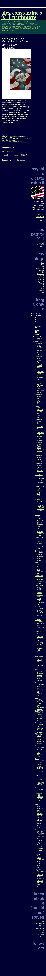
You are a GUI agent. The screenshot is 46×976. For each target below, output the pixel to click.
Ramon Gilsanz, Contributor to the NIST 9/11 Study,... (39, 519)
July (37, 336)
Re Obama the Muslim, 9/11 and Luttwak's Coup (39, 530)
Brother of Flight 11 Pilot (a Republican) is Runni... (39, 555)
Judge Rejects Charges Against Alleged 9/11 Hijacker (39, 674)
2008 (35, 315)
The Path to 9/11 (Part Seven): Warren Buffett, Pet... (39, 399)
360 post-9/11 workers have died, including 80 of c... (39, 810)
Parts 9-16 (40, 245)
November (39, 322)
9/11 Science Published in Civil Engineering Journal (39, 834)
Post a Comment (7, 151)
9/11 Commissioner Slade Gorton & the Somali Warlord (39, 689)
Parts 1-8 (40, 243)
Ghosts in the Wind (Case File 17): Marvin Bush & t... (39, 612)
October (38, 326)
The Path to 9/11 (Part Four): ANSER (39, 458)
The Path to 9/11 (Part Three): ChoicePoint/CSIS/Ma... (39, 468)
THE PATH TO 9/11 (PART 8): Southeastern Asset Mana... (39, 387)
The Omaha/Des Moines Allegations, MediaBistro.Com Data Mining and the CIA (40, 928)
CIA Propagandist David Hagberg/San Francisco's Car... (39, 703)
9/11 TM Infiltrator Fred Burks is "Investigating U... (39, 727)
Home (16, 155)
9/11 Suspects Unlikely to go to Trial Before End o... (39, 750)
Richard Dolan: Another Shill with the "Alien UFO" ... (39, 635)
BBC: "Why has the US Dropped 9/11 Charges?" (39, 648)
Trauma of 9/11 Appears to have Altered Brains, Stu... (39, 411)
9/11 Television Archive (39, 789)
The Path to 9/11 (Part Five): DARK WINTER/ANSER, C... (39, 447)
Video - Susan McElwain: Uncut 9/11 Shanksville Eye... (39, 568)
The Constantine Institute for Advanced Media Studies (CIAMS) (40, 273)
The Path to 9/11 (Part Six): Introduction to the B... (39, 423)
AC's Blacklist (41, 264)
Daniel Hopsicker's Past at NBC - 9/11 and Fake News (39, 375)
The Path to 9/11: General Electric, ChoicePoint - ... (39, 797)
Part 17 (41, 247)
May (37, 341)
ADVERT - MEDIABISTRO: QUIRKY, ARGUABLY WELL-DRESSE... (39, 506)
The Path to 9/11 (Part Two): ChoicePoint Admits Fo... (39, 599)
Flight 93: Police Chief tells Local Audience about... (39, 738)
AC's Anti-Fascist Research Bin (40, 284)
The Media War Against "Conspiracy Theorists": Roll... (39, 543)
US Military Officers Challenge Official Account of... (39, 479)
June (37, 339)
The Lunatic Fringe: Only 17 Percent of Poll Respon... (39, 822)
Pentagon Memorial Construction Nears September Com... (39, 435)
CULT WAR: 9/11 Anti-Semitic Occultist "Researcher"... (39, 715)
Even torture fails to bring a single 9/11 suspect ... (39, 491)
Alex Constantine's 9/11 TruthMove (21, 15)
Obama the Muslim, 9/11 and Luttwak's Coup (39, 579)
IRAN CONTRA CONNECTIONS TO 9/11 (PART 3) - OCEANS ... (39, 766)
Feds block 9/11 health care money (39, 589)
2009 (35, 313)
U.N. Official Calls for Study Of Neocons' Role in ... (39, 882)
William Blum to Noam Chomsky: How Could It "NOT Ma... (39, 860)
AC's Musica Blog (41, 290)
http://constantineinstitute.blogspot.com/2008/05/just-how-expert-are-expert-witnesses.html (15, 138)
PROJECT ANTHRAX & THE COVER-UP (40, 218)
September (39, 330)
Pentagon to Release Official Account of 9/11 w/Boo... (39, 847)
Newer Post (6, 155)
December (39, 318)
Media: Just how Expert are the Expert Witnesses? (39, 661)
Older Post (25, 155)
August (38, 334)
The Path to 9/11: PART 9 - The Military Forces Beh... (39, 362)
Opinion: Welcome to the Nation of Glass (39, 872)
